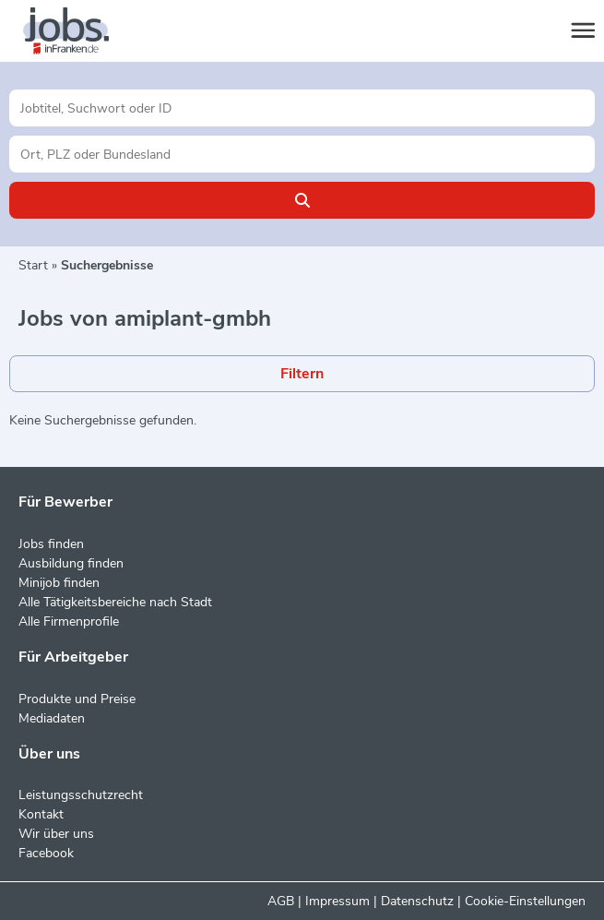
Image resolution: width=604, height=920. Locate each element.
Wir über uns (56, 833)
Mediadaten (51, 718)
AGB (280, 901)
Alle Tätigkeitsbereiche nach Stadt (115, 602)
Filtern (302, 374)
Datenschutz (417, 901)
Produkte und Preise (77, 699)
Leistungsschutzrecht (80, 795)
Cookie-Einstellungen (525, 901)
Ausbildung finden (71, 563)
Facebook (46, 853)
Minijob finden (59, 582)
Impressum (337, 901)
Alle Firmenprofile (68, 621)
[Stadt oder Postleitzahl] (302, 154)
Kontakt (41, 814)
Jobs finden (51, 544)
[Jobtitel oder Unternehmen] (302, 108)
